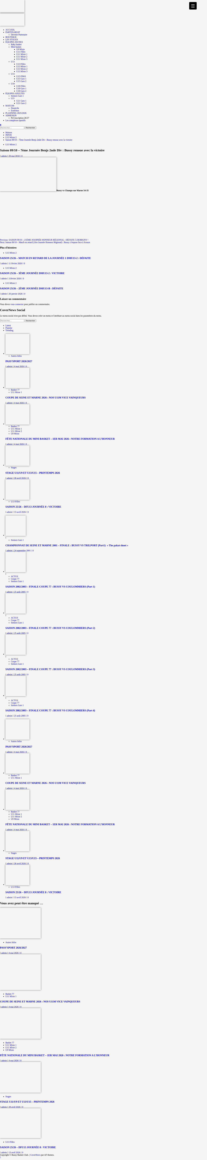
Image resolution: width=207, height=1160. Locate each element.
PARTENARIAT (12, 32)
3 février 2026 (15, 278)
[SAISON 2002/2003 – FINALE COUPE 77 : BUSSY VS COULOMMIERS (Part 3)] (15, 654)
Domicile (15, 108)
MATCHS (9, 106)
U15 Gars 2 (21, 81)
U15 (13, 74)
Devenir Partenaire (19, 34)
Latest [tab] (8, 325)
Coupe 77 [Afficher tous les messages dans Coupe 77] (15, 579)
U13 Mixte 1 (21, 66)
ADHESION (11, 115)
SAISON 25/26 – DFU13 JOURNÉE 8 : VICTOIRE (33, 506)
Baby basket (16, 44)
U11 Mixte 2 (21, 57)
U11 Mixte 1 (21, 54)
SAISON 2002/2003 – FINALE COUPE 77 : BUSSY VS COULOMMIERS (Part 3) (50, 669)
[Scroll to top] (0, 1157)
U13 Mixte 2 (21, 69)
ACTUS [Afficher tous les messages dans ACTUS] (14, 576)
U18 (13, 83)
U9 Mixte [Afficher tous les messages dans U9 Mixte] (15, 433)
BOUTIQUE (11, 37)
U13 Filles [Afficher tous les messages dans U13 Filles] (15, 501)
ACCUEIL (10, 30)
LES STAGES (11, 39)
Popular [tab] (8, 328)
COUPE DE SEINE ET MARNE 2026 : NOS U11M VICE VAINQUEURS (45, 397)
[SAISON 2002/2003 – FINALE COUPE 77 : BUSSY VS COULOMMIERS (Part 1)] (15, 571)
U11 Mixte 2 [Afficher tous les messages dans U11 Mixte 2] (16, 431)
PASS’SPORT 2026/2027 (18, 361)
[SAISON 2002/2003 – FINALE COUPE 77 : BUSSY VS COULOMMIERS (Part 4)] (15, 695)
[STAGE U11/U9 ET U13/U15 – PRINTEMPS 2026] (17, 465)
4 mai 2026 (19, 366)
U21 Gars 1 (21, 101)
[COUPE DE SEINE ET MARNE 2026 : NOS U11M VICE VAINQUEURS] (17, 387)
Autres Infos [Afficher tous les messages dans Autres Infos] (16, 356)
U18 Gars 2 (21, 91)
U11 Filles (20, 52)
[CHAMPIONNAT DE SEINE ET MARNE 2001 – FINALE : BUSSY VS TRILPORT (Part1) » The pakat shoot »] (15, 535)
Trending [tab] (9, 330)
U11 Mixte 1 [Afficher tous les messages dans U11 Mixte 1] (16, 392)
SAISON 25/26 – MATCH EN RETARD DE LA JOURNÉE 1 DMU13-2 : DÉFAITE (45, 258)
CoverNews (35, 1155)
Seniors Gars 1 (17, 96)
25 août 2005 (20, 592)
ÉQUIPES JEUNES (14, 42)
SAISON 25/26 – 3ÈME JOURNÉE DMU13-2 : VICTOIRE (32, 273)
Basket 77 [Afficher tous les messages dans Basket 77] (15, 390)
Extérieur (15, 110)
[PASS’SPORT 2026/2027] (17, 353)
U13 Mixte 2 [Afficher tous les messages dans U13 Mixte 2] (11, 144)
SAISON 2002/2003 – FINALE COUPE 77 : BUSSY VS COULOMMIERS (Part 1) (50, 586)
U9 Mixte (20, 49)
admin (4, 156)
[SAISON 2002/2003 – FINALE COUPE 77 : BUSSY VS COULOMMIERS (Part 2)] (15, 613)
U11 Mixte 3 (21, 59)
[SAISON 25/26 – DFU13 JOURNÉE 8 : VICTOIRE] (17, 499)
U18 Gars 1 (21, 88)
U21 (13, 98)
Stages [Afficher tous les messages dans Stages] (14, 467)
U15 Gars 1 (21, 79)
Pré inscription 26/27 (20, 118)
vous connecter (17, 304)
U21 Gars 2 (21, 103)
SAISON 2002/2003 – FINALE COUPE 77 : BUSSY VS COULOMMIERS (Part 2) (50, 628)
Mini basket (16, 47)
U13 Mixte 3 (21, 71)
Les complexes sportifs (15, 120)
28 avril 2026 (20, 478)
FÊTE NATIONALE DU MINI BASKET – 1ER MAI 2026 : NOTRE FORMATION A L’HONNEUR (60, 438)
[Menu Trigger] (193, 6)
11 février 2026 (16, 263)
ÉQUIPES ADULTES (14, 93)
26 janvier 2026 (16, 294)
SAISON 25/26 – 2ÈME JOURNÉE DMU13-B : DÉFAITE (31, 288)
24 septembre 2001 (22, 550)
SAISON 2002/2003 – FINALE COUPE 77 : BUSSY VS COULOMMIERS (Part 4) (50, 710)
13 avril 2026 (20, 512)
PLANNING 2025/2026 (15, 113)
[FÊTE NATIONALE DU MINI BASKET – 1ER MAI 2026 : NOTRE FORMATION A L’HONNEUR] (17, 424)
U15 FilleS (21, 76)
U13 (13, 61)
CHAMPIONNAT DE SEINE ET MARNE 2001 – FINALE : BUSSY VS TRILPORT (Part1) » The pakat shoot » (66, 545)
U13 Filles (20, 64)
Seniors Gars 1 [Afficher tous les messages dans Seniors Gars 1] (17, 540)
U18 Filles (20, 86)
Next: (45, 242)
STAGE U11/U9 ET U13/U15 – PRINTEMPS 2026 (32, 472)
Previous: (44, 240)
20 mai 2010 (14, 156)
